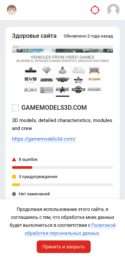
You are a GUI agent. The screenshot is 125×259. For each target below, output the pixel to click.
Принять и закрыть (63, 246)
